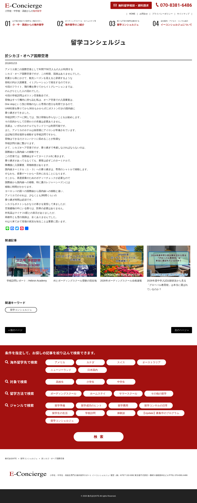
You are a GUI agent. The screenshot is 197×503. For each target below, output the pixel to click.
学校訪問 (90, 413)
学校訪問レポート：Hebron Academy (27, 283)
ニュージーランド (61, 369)
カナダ (90, 362)
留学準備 (60, 405)
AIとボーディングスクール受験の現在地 (75, 283)
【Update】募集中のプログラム (160, 413)
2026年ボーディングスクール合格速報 (121, 283)
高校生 (60, 381)
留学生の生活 (60, 413)
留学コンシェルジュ (21, 309)
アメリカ (60, 362)
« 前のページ (15, 330)
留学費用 (123, 405)
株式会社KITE (11, 458)
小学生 (90, 381)
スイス (121, 362)
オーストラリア (151, 362)
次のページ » (182, 330)
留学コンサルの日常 (156, 405)
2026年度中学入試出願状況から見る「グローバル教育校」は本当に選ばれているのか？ (167, 288)
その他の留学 (159, 393)
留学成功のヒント (91, 405)
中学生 (121, 381)
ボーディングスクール (63, 393)
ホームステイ (97, 393)
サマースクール (128, 393)
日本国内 (92, 369)
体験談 (121, 413)
